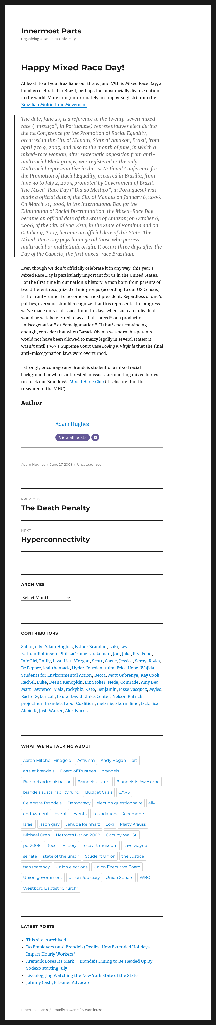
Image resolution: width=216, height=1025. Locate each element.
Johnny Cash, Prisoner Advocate (58, 982)
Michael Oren (36, 835)
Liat (67, 660)
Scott (97, 660)
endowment (36, 813)
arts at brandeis (38, 771)
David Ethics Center (90, 696)
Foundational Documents (118, 813)
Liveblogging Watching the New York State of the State (82, 975)
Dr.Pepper (31, 667)
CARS (124, 792)
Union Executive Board (117, 866)
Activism (86, 760)
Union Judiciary (84, 877)
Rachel (28, 682)
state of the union (61, 856)
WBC (145, 877)
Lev (123, 646)
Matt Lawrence (36, 689)
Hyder (78, 667)
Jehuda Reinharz (83, 824)
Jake (126, 653)
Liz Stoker (95, 682)
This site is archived (46, 939)
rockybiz (74, 689)
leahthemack (56, 667)
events (80, 813)
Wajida (147, 667)
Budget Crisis (99, 792)
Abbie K (29, 710)
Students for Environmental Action (56, 675)
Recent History (61, 845)
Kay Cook (150, 675)
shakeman (100, 653)
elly (38, 646)
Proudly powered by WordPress (77, 1010)
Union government (43, 877)
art (134, 760)
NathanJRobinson (39, 653)
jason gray (49, 824)
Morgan (82, 660)
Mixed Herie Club (86, 381)
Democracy (79, 803)
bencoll (47, 696)
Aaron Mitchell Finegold (47, 760)
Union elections (72, 866)
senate (30, 856)
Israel (28, 824)
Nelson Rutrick (127, 696)
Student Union (100, 856)
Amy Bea (149, 682)
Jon (116, 653)
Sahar (27, 646)
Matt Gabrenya (123, 675)
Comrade (129, 682)
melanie (105, 703)
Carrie (111, 660)
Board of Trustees (78, 771)
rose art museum (100, 845)
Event (61, 813)
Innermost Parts (51, 31)
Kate (90, 689)
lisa (154, 703)
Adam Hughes (72, 424)
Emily (45, 660)
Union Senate (120, 877)
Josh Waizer (51, 710)
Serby (140, 660)
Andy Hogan (113, 760)
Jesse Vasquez (133, 689)
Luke (42, 682)
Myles (155, 689)
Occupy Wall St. (121, 835)
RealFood (142, 653)
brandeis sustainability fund (51, 792)
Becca (100, 675)
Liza (57, 660)
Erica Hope (127, 667)
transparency (36, 866)
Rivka (154, 660)
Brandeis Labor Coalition (70, 703)
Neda (113, 682)
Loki (113, 646)
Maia (59, 689)
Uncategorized (89, 464)
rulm (109, 667)
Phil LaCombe (73, 653)
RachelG (29, 696)
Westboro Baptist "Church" (50, 888)
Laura (62, 696)
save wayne (135, 845)
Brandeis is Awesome (138, 781)
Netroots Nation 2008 (78, 835)
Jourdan (94, 667)
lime (134, 703)
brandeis (110, 771)
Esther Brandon (91, 646)
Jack (145, 703)
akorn (121, 703)
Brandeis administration (47, 781)
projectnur (31, 703)
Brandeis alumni (94, 781)
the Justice (132, 856)
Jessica (126, 660)
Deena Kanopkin (66, 682)
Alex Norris (76, 710)
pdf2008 (31, 845)
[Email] (95, 437)
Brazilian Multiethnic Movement (54, 104)
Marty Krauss (133, 824)
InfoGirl (29, 660)
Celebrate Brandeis (42, 803)
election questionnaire (120, 803)
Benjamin (107, 689)
